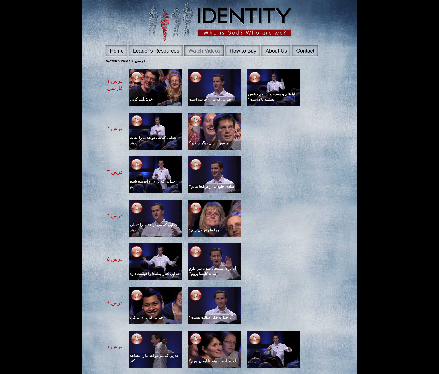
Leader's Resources (156, 51)
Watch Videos (204, 51)
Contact (305, 51)
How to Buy (243, 51)
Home (117, 51)
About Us (276, 51)
